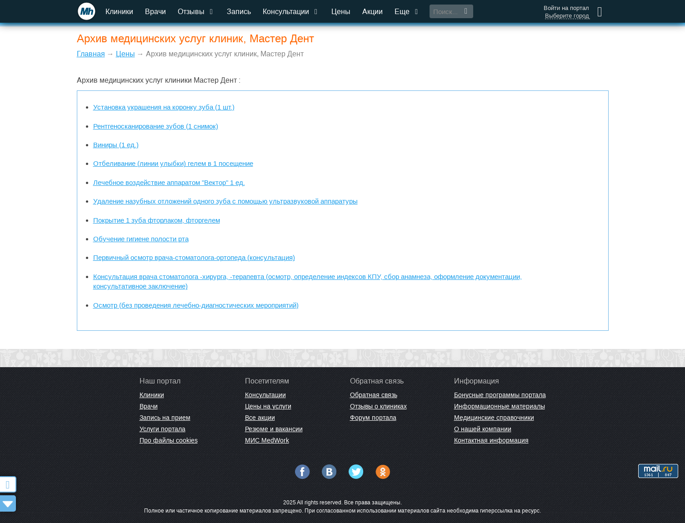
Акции (372, 11)
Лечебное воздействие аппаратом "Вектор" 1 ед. (169, 182)
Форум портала (373, 417)
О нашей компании (482, 429)
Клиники (119, 11)
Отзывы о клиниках (378, 406)
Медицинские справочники (494, 417)
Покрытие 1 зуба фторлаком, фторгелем (156, 220)
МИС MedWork (267, 440)
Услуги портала (162, 429)
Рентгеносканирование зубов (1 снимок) (155, 126)
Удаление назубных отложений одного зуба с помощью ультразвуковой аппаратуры (225, 201)
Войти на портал (566, 8)
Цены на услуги (268, 406)
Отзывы (196, 11)
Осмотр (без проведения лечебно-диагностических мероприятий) (196, 305)
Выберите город (567, 16)
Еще (407, 11)
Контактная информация (491, 440)
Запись (239, 11)
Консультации (291, 11)
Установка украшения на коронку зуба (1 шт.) (164, 107)
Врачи (155, 11)
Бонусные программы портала (500, 394)
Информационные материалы (499, 406)
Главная (91, 54)
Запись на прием (165, 417)
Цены (340, 11)
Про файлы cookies (169, 440)
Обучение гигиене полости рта (141, 239)
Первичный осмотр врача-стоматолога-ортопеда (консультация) (194, 257)
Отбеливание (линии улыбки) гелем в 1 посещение (173, 163)
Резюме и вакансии (274, 429)
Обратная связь (373, 394)
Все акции (260, 417)
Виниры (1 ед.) (116, 145)
